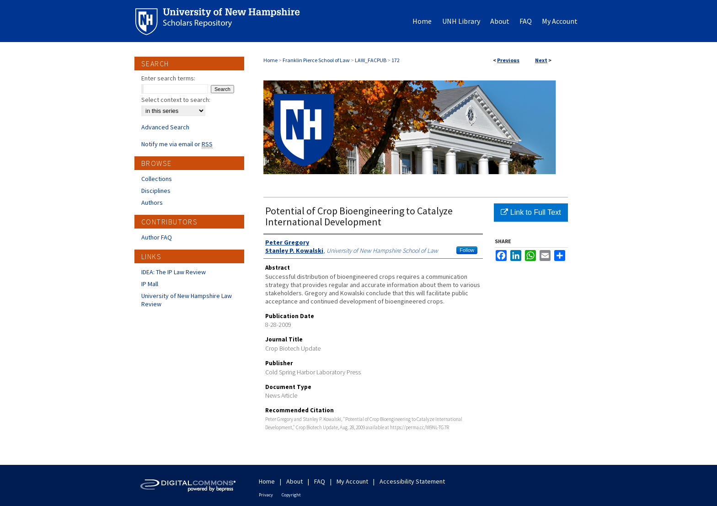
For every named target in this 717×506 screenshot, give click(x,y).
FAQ (319, 481)
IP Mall (149, 284)
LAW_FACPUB (370, 60)
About (294, 481)
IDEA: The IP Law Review (173, 272)
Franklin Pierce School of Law (316, 60)
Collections (156, 179)
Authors (152, 202)
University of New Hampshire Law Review (186, 300)
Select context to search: (175, 100)
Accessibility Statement (412, 481)
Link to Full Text (531, 212)
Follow (467, 250)
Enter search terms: (168, 78)
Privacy (266, 495)
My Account (352, 481)
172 (395, 60)
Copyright (291, 495)
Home (270, 60)
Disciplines (156, 190)
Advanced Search (165, 127)
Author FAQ (156, 237)
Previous (508, 60)
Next (541, 60)
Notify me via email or (177, 144)
